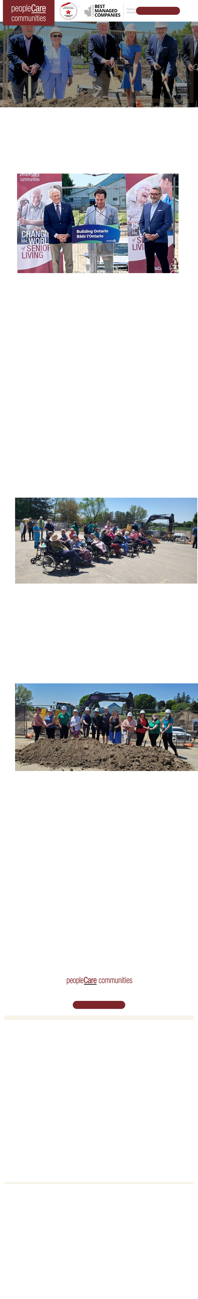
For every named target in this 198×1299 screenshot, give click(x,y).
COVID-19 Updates (117, 1054)
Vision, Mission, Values (119, 1102)
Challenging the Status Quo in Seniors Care (79, 951)
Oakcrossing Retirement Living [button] (125, 1048)
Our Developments (44, 936)
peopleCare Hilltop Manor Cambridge (35, 1054)
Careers (14, 1102)
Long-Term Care (20, 1042)
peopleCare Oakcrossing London (32, 1060)
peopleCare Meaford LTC (26, 1073)
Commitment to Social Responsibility (129, 1121)
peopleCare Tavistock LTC (27, 1067)
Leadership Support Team (121, 1108)
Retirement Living (116, 1042)
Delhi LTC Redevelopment (122, 1067)
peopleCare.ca (86, 936)
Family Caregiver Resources (123, 1060)
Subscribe (110, 1139)
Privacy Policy (140, 1272)
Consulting (110, 1127)
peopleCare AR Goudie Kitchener (32, 1048)
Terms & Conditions (112, 1272)
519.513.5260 (99, 1225)
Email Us (99, 1235)
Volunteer (15, 1108)
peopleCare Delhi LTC (24, 1079)
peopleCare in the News (120, 1114)
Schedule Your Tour (155, 10)
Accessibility (112, 1133)
